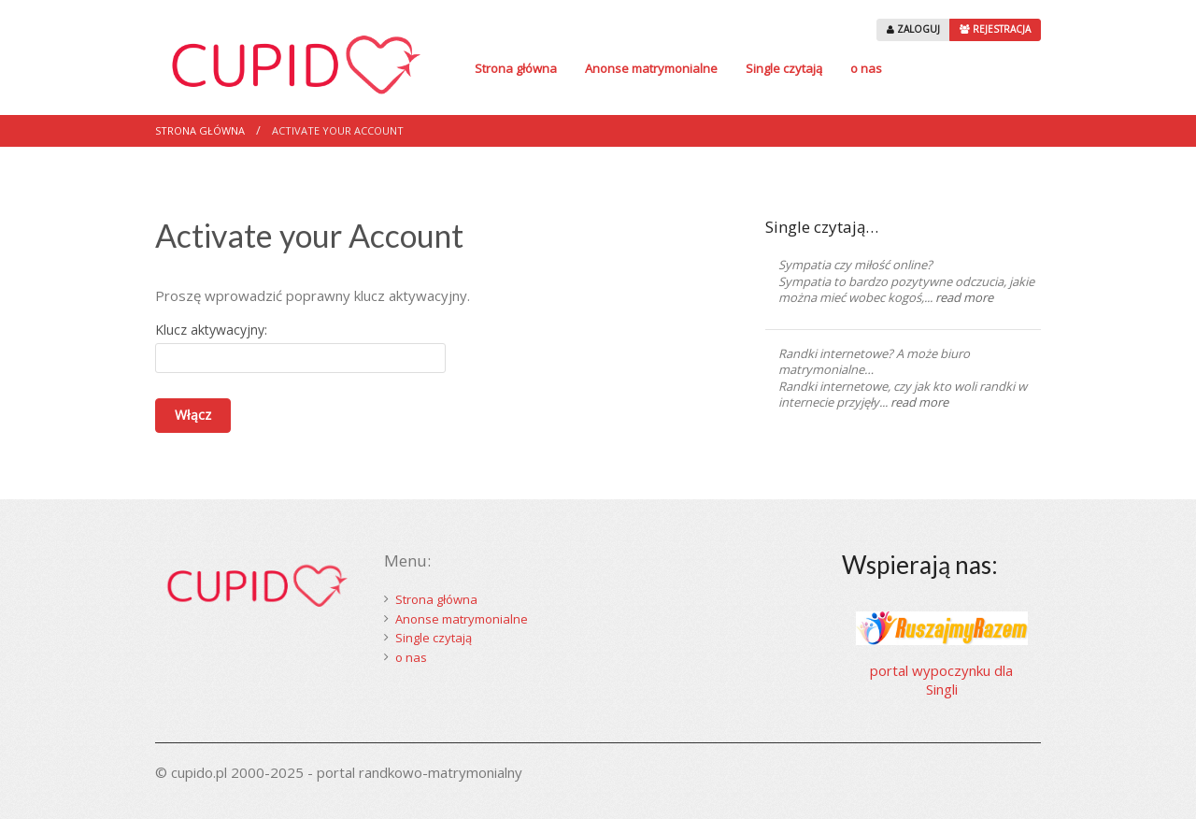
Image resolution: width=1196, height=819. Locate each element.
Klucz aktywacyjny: (211, 329)
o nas (866, 68)
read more (964, 297)
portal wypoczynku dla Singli (941, 679)
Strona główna (516, 68)
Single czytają (784, 68)
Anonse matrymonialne (651, 68)
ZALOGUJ (913, 29)
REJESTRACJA (995, 29)
